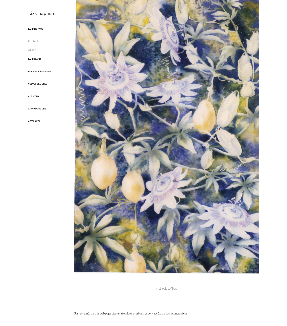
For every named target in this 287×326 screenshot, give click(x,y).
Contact (33, 41)
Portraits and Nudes (39, 71)
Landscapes (35, 58)
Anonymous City (37, 108)
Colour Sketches (37, 83)
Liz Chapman (41, 13)
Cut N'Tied (33, 96)
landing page (35, 28)
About (32, 50)
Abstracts (34, 121)
